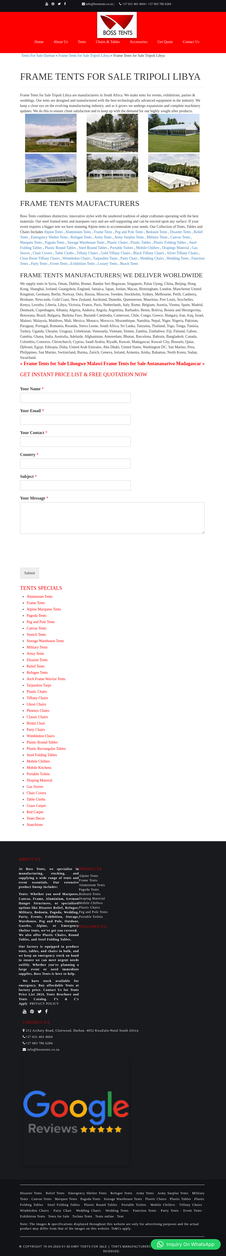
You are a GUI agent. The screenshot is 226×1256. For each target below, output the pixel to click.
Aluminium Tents (78, 232)
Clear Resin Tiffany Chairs (40, 258)
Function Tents (145, 1210)
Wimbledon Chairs (77, 258)
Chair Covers (43, 253)
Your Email (32, 410)
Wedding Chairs (152, 258)
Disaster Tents (181, 232)
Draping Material (39, 780)
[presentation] (60, 559)
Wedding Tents (178, 258)
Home (39, 42)
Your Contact (34, 432)
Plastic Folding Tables (170, 242)
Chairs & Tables (108, 42)
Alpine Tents (54, 232)
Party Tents (39, 264)
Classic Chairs (37, 717)
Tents (82, 42)
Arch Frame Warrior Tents (46, 679)
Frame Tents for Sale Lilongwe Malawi (63, 363)
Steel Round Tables (93, 248)
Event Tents (59, 264)
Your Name (32, 389)
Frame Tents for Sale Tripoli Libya (84, 56)
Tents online (104, 1216)
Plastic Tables (141, 242)
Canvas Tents (180, 237)
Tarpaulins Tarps (106, 258)
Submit (29, 573)
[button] (186, 1244)
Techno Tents (82, 1216)
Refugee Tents (81, 237)
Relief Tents (36, 666)
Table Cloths (64, 253)
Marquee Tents (31, 242)
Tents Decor (36, 818)
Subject (28, 476)
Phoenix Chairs (38, 711)
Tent (120, 1216)
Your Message (34, 498)
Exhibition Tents (83, 264)
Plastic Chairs (118, 242)
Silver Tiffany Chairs (183, 253)
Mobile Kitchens (39, 768)
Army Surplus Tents (129, 237)
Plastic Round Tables (61, 248)
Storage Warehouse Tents (86, 242)
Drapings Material (176, 248)
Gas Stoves (35, 787)
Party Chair (129, 258)
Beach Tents (129, 264)
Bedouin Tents (157, 232)
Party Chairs (36, 730)
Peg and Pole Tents (129, 232)
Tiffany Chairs (88, 253)
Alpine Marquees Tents (44, 609)
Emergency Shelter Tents (50, 237)
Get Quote (165, 42)
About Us (61, 42)
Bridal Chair (36, 723)
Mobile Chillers (148, 248)
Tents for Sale (58, 1216)
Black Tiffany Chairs (149, 253)
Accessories (139, 42)
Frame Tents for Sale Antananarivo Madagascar (152, 363)
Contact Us (191, 42)
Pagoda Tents (55, 242)
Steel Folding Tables (42, 755)
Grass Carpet (36, 806)
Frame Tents (103, 232)
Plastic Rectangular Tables (46, 749)
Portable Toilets (122, 248)
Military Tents (158, 237)
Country (29, 454)
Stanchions (35, 825)
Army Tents (103, 237)
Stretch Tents (36, 635)
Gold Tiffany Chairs (116, 253)
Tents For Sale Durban (38, 56)
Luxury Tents (108, 264)
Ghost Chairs (36, 704)
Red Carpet (35, 812)
